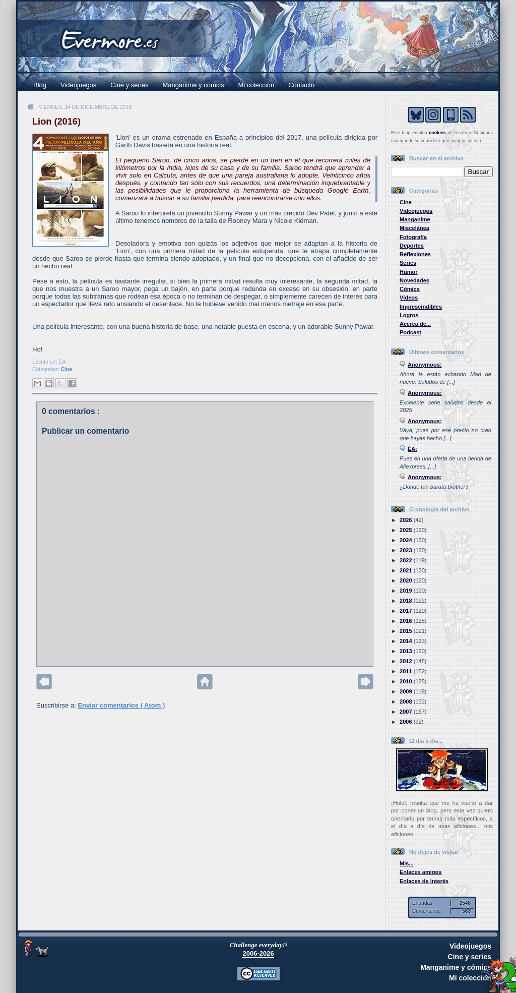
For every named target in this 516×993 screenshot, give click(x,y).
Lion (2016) (56, 121)
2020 (407, 580)
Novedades (414, 280)
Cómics (410, 289)
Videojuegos (78, 85)
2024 (407, 540)
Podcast (410, 332)
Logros (409, 315)
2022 (407, 560)
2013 (407, 651)
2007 (407, 712)
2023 (407, 550)
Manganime (415, 219)
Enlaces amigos (421, 872)
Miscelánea (414, 228)
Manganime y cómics (193, 85)
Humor (409, 272)
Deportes (412, 246)
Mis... (407, 863)
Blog (39, 85)
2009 (407, 691)
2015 (407, 631)
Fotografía (413, 237)
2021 (407, 570)
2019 (407, 591)
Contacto (301, 85)
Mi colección (256, 85)
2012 (407, 661)
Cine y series (129, 85)
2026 (407, 520)
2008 (407, 701)
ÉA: (412, 449)
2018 (407, 601)
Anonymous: (425, 365)
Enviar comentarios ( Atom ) (121, 705)
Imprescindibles (421, 307)
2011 (407, 671)
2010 (407, 681)
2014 (407, 641)
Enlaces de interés (424, 881)
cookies (437, 132)
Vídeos (409, 298)
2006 (407, 722)
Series (408, 263)
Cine (67, 369)
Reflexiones (415, 254)
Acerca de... (415, 324)
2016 (407, 621)
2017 (407, 611)
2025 (407, 530)
